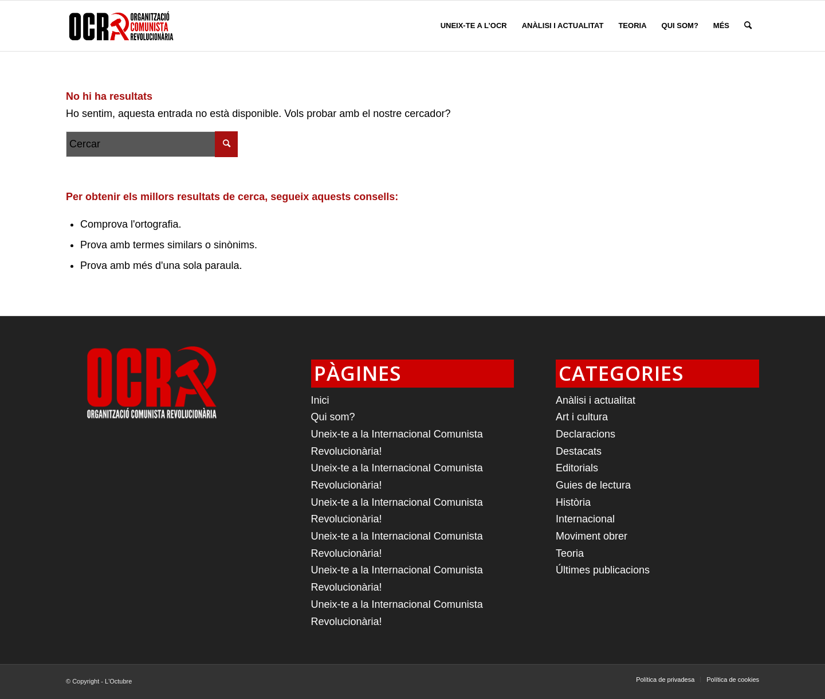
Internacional (585, 519)
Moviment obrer (591, 536)
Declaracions (585, 434)
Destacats (579, 451)
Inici (320, 400)
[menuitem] (473, 26)
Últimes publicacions (603, 570)
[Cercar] (748, 26)
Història (573, 502)
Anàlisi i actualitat (595, 400)
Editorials (577, 468)
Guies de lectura (593, 485)
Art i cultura (582, 417)
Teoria (570, 553)
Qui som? (333, 417)
